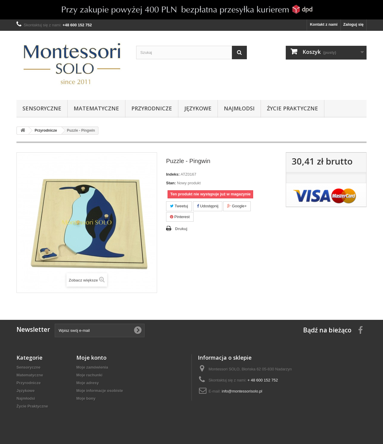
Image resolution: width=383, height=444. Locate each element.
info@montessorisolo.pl (242, 391)
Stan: (171, 183)
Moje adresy (87, 383)
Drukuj (181, 228)
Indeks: (173, 174)
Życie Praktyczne (292, 108)
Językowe (198, 108)
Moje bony (85, 398)
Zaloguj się (353, 24)
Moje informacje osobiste (99, 390)
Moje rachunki (89, 375)
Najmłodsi (239, 108)
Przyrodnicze (151, 108)
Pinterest (180, 217)
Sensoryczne (41, 108)
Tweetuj (179, 206)
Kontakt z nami (324, 24)
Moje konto (91, 357)
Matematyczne (96, 108)
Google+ (237, 206)
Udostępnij (207, 206)
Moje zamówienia (92, 367)
